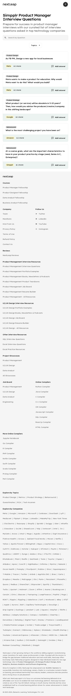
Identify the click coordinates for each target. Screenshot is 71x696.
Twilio (5, 589)
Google (12, 513)
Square (44, 610)
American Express (20, 635)
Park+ (41, 579)
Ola (35, 579)
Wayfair (53, 610)
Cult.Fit (6, 549)
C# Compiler (41, 407)
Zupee (59, 559)
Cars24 (6, 594)
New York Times (60, 518)
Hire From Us (8, 224)
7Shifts (62, 610)
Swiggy (49, 523)
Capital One (49, 544)
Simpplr (36, 645)
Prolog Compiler (10, 474)
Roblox (41, 569)
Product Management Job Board (17, 287)
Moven (50, 539)
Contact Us (8, 244)
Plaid (17, 559)
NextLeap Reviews (11, 255)
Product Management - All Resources (19, 297)
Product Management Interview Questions (21, 266)
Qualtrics (7, 554)
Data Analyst (8, 370)
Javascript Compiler (45, 412)
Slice (49, 569)
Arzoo (14, 534)
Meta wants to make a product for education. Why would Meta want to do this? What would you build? (34, 81)
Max (59, 640)
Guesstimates (9, 502)
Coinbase (43, 513)
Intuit (22, 534)
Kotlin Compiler (9, 458)
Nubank (61, 564)
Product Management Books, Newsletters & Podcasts (26, 276)
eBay (59, 600)
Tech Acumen (29, 502)
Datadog (19, 620)
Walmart (23, 589)
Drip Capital (8, 610)
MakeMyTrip (45, 518)
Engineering (8, 402)
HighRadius (33, 564)
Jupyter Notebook (11, 438)
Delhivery (15, 549)
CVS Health (31, 640)
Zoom (31, 589)
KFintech (45, 549)
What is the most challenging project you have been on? (33, 130)
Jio (61, 529)
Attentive (46, 534)
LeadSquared (62, 620)
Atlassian (35, 635)
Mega (29, 534)
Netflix (58, 539)
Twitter (40, 214)
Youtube (6, 635)
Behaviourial (50, 497)
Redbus (14, 584)
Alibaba (6, 564)
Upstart (13, 589)
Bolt (22, 605)
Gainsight (42, 640)
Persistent (50, 579)
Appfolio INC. (44, 574)
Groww (21, 539)
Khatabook (8, 559)
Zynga (24, 554)
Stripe (25, 518)
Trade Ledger (40, 625)
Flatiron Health (9, 539)
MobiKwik (26, 645)
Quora (5, 584)
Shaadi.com (29, 529)
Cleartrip (54, 615)
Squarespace (59, 569)
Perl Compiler (8, 479)
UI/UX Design (9, 365)
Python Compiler (43, 387)
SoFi (41, 600)
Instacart (47, 529)
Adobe (33, 554)
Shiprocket (36, 584)
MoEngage (26, 579)
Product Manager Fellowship (15, 187)
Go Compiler (8, 443)
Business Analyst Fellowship (15, 203)
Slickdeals (46, 630)
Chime (44, 635)
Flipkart (17, 518)
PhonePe (61, 579)
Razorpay (21, 523)
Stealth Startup (60, 630)
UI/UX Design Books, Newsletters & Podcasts (23, 313)
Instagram (42, 229)
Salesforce (32, 600)
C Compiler (40, 397)
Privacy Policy (9, 229)
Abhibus (6, 615)
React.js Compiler (43, 422)
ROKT (5, 600)
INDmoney (27, 630)
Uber (56, 523)
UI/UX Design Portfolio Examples (17, 308)
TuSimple (7, 630)
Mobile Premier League (14, 625)
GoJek (18, 529)
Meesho (16, 579)
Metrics (22, 497)
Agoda (37, 534)
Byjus (39, 544)
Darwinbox (7, 620)
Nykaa (37, 630)
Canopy (33, 615)
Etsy (40, 554)
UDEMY (16, 554)
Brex (54, 574)
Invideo (52, 640)
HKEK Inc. (53, 635)
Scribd (29, 625)
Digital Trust (30, 620)
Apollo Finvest (17, 544)
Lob (37, 610)
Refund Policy (9, 239)
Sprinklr (40, 523)
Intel (55, 529)
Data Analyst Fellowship (13, 198)
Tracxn (16, 574)
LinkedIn (41, 219)
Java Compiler (42, 392)
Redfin (24, 559)
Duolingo (20, 610)
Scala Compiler (9, 469)
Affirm (39, 589)
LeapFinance (45, 594)
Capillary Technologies (36, 605)
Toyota (51, 559)
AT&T (66, 600)
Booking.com (58, 589)
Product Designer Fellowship (15, 193)
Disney (41, 620)
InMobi (56, 554)
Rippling (21, 600)
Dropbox (6, 579)
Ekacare (21, 594)
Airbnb (33, 574)
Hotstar (25, 549)
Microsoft (32, 513)
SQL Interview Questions (14, 339)
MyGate (6, 534)
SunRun (20, 640)
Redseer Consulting (11, 645)
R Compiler (7, 448)
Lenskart (30, 610)
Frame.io (50, 620)
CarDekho (43, 615)
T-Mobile (6, 574)
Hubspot (34, 549)
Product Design (9, 497)
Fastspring (32, 594)
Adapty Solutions (20, 615)
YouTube (41, 224)
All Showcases (9, 376)
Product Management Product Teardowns (21, 281)
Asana (47, 589)
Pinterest (63, 549)
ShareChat (24, 584)
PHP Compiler (9, 453)
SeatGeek (34, 559)
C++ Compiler (41, 402)
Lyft (62, 513)
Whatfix (64, 523)
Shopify (31, 523)
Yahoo (5, 544)
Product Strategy (35, 497)
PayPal (56, 594)
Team (5, 214)
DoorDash (53, 513)
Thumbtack (57, 584)
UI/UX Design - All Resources (15, 328)
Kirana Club (9, 640)
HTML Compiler (42, 427)
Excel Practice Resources (14, 349)
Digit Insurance (59, 534)
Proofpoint (31, 569)
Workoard (49, 600)
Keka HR (63, 635)
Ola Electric (9, 523)
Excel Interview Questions (14, 344)
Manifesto (7, 219)
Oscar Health (8, 569)
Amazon (22, 513)
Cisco (59, 544)
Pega (63, 594)
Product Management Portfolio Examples (21, 271)
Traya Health (54, 625)
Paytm (54, 549)
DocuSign (53, 605)
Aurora (15, 605)
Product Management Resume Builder (19, 292)
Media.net (7, 518)
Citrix (13, 594)
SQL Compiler (41, 417)
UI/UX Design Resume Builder (16, 323)
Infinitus (43, 564)
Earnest (16, 630)
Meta (5, 513)
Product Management (12, 360)
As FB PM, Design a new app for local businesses (29, 58)
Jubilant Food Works (36, 539)
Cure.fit (22, 564)
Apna (14, 564)
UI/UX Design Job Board (14, 318)
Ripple (13, 600)
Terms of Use (8, 234)
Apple (6, 605)
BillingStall (30, 544)
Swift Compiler (9, 464)
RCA (19, 502)
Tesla (43, 559)
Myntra (53, 564)
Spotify (46, 584)
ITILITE (47, 554)
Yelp (38, 529)
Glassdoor (8, 529)
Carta (60, 574)
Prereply (20, 569)
